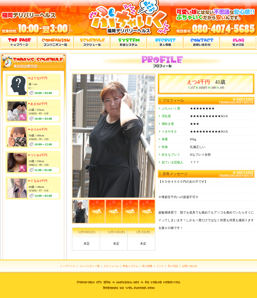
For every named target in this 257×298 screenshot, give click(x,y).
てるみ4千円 (38, 181)
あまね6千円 (38, 104)
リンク (160, 266)
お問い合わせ (189, 266)
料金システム (130, 266)
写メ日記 (173, 266)
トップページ (67, 266)
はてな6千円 (38, 78)
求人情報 (147, 266)
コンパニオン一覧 (89, 266)
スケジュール (111, 266)
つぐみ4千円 (38, 155)
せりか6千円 (38, 129)
